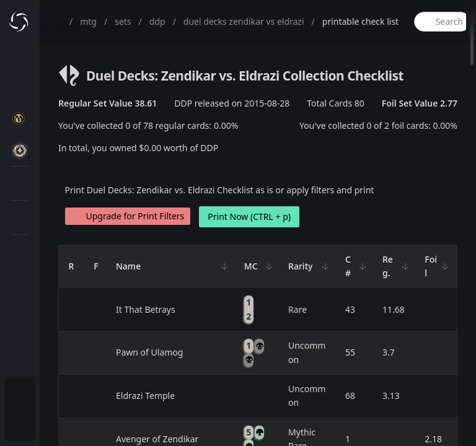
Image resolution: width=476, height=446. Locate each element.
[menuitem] (19, 394)
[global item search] (442, 22)
